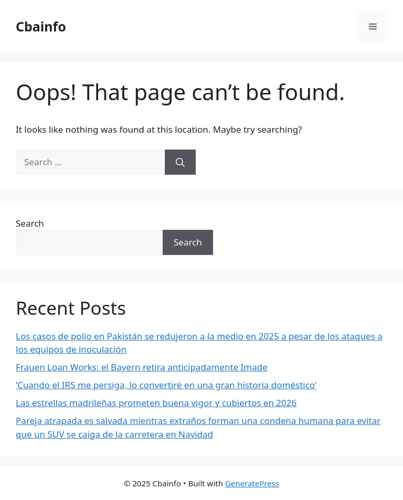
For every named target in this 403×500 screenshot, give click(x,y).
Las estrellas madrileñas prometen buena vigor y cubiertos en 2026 (156, 403)
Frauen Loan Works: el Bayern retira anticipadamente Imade (142, 367)
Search (30, 223)
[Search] (180, 162)
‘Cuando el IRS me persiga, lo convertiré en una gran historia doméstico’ (166, 385)
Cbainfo (41, 26)
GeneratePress (252, 483)
